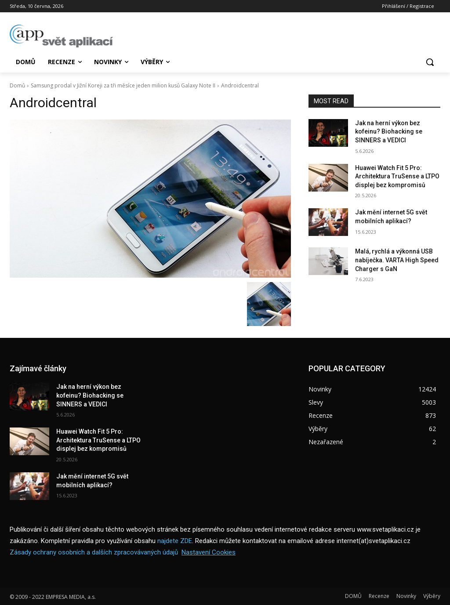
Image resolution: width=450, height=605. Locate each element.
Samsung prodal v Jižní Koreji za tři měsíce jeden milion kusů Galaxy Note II (123, 85)
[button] (429, 61)
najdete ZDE (174, 541)
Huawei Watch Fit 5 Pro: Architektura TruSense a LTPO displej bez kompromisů (397, 176)
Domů (17, 85)
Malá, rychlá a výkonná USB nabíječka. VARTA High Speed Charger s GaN (397, 260)
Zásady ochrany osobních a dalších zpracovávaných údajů (94, 552)
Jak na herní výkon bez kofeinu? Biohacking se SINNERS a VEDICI (388, 132)
